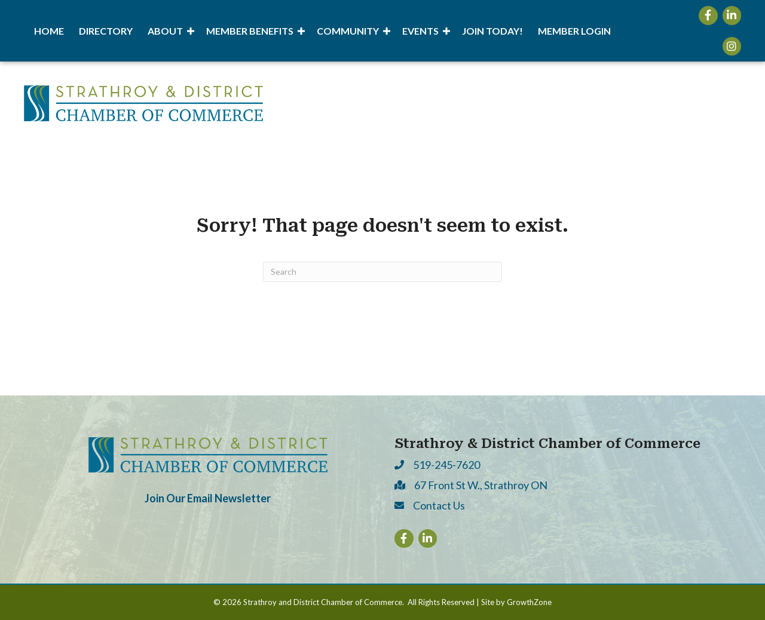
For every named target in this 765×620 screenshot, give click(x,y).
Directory (106, 30)
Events (420, 30)
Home (49, 30)
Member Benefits (249, 30)
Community (348, 30)
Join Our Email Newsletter (208, 498)
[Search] (382, 272)
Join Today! (492, 30)
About (165, 30)
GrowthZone (529, 602)
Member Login (574, 30)
